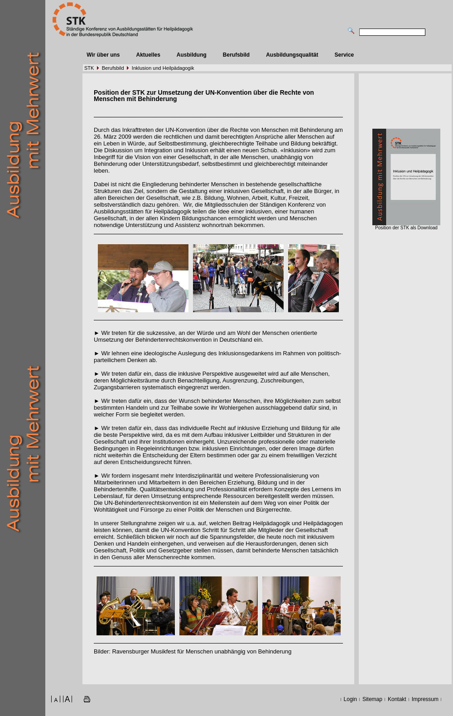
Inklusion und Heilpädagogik (163, 68)
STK (89, 68)
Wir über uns (103, 55)
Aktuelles (148, 55)
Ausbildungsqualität (292, 55)
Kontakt (397, 699)
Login (350, 699)
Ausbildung (192, 55)
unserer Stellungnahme (128, 523)
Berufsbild (236, 55)
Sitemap (372, 699)
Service (344, 55)
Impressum (425, 699)
